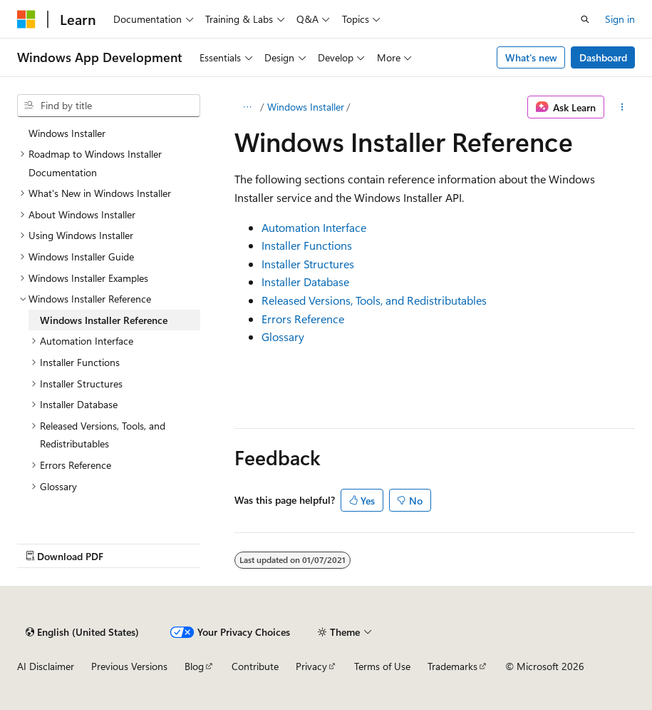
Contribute (255, 666)
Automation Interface (314, 227)
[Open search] (585, 19)
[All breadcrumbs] (246, 107)
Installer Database (305, 281)
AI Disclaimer (45, 666)
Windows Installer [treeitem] (67, 133)
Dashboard (603, 57)
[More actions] (622, 107)
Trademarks (452, 666)
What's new (531, 57)
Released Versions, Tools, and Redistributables (374, 300)
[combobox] (108, 105)
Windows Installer (305, 106)
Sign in (620, 19)
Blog (194, 666)
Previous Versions (129, 666)
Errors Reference (303, 318)
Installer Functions (307, 245)
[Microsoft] (26, 19)
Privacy (311, 666)
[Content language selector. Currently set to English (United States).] (82, 632)
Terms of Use (382, 666)
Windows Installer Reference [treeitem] (103, 320)
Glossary (283, 336)
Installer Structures (308, 263)
